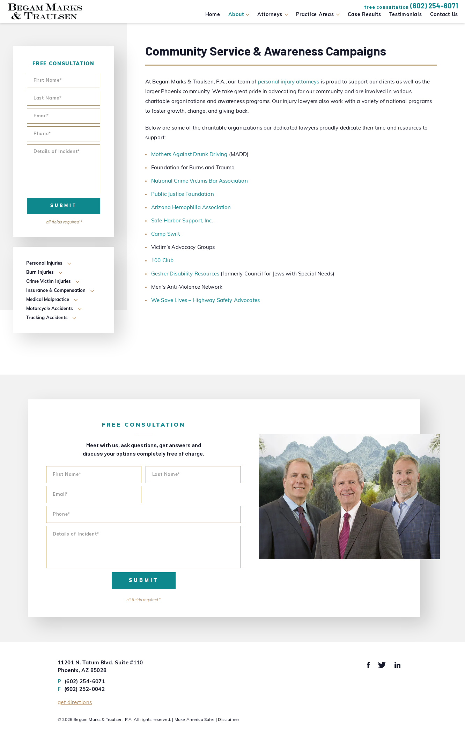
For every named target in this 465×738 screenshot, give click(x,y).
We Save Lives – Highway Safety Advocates (205, 300)
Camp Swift (165, 234)
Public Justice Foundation (182, 194)
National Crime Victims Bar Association (199, 181)
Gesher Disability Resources (185, 274)
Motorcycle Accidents (49, 309)
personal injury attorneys (288, 82)
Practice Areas (315, 14)
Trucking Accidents (47, 318)
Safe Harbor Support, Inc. (182, 221)
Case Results (364, 14)
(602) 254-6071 (434, 5)
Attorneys (269, 14)
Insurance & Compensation (56, 290)
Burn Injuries (40, 272)
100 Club (162, 261)
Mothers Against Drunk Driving (189, 154)
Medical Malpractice (47, 299)
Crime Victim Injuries (48, 281)
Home (212, 14)
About (236, 14)
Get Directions (75, 703)
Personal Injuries (44, 263)
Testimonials (405, 14)
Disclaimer (228, 720)
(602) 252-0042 (81, 690)
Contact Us (444, 14)
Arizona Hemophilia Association (191, 208)
